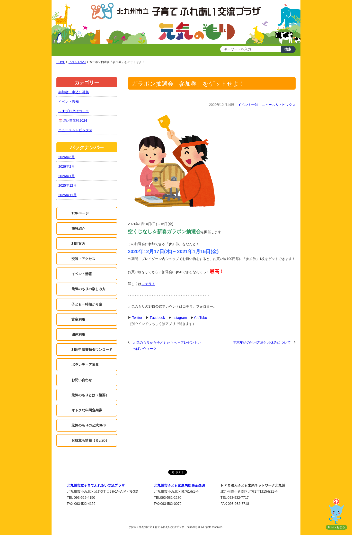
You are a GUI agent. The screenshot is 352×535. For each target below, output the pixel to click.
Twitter (136, 318)
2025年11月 (67, 195)
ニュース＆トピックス (279, 105)
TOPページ (80, 213)
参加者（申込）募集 (73, 92)
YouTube (200, 318)
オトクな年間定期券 (86, 410)
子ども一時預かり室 (86, 304)
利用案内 (78, 244)
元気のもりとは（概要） (90, 395)
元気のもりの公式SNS (88, 425)
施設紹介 (78, 229)
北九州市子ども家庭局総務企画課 (179, 485)
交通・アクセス (83, 259)
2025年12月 (67, 185)
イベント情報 (81, 274)
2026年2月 (66, 166)
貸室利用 (78, 319)
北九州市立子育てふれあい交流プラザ (96, 485)
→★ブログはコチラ (73, 111)
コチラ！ (148, 284)
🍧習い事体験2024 (72, 120)
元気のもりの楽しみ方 (88, 289)
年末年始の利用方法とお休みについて (262, 342)
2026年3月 (66, 157)
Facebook (157, 318)
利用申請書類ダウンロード (91, 349)
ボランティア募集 (85, 365)
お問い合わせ (81, 380)
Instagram (179, 318)
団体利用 (78, 334)
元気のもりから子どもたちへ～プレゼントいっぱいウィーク (167, 346)
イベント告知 (248, 105)
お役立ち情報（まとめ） (90, 440)
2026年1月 (66, 176)
